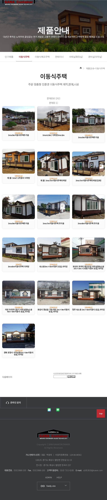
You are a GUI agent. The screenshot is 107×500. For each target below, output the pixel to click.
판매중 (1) (53, 102)
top (101, 413)
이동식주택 (24, 56)
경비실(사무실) (95, 56)
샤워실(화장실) (76, 56)
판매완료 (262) (53, 98)
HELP (59, 477)
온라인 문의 (13, 402)
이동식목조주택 (42, 56)
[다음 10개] (78, 373)
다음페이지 (7, 377)
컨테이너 (59, 56)
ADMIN (48, 477)
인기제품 (9, 56)
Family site (51, 486)
